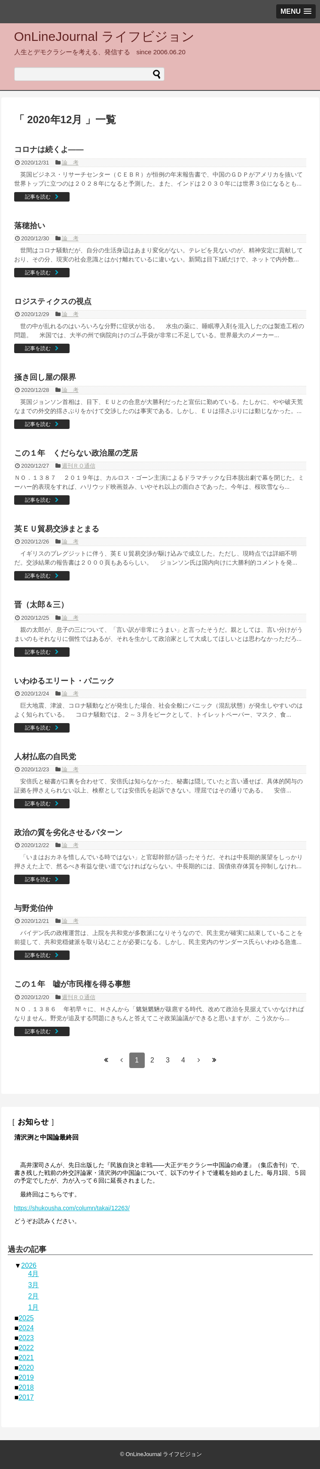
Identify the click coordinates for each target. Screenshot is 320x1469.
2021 (26, 1357)
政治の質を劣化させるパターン (68, 832)
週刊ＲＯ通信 (78, 466)
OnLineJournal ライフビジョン (104, 36)
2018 (26, 1387)
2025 (26, 1318)
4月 (33, 1273)
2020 (26, 1367)
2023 (26, 1338)
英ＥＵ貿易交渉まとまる (56, 529)
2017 (26, 1397)
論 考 (70, 162)
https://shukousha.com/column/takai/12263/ (72, 1208)
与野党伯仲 (33, 908)
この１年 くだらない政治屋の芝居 (76, 453)
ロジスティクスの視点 (52, 301)
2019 (26, 1377)
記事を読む (38, 197)
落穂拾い (29, 225)
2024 (26, 1328)
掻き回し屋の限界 (45, 377)
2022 (26, 1347)
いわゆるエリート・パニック (64, 681)
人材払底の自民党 (45, 756)
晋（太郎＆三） (41, 604)
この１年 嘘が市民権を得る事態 (72, 984)
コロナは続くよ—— (49, 149)
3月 (33, 1285)
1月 (33, 1307)
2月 (33, 1296)
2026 (29, 1265)
